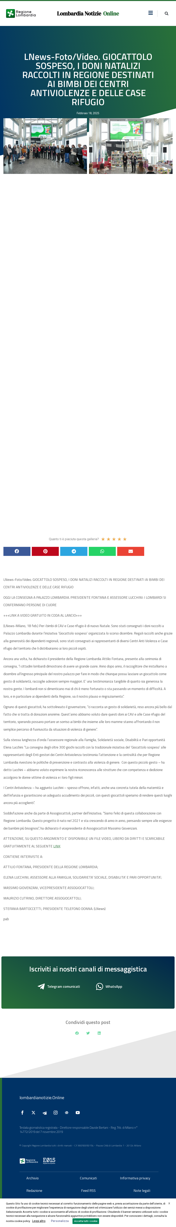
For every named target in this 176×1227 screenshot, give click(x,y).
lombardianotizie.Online (42, 1097)
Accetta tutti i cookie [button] (85, 1221)
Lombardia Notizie (79, 13)
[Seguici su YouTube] (79, 1113)
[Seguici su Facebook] (23, 1113)
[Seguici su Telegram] (45, 1113)
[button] (150, 12)
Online (111, 13)
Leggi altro (39, 1221)
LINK (56, 846)
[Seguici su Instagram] (57, 1113)
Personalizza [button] (60, 1221)
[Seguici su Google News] (68, 1113)
